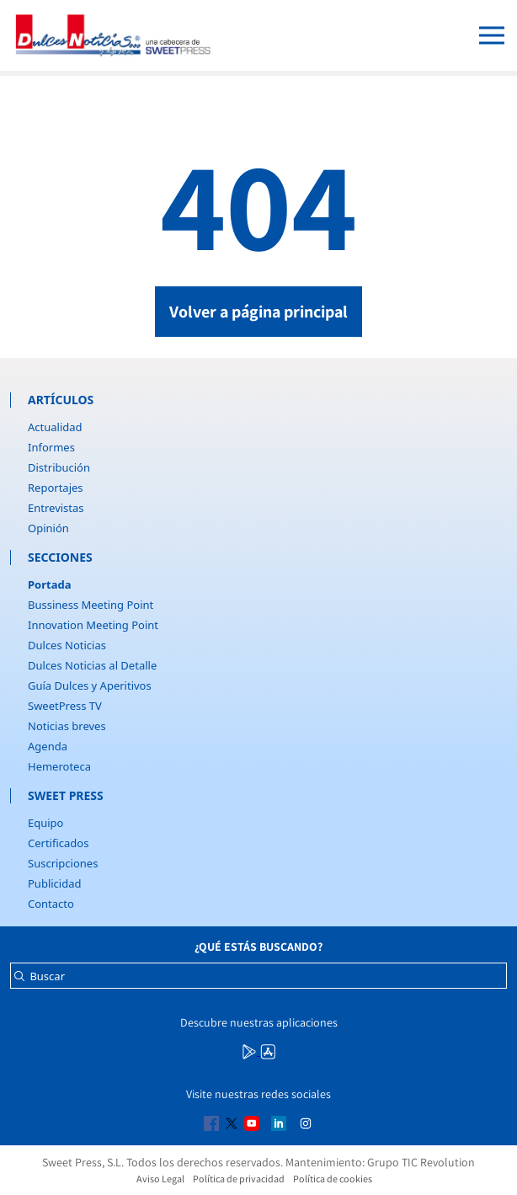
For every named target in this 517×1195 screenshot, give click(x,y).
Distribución (59, 467)
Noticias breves (67, 726)
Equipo (45, 822)
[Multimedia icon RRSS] (251, 1050)
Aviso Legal (160, 1178)
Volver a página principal (258, 312)
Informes (51, 447)
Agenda (47, 746)
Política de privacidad (239, 1178)
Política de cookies (332, 1178)
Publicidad (54, 883)
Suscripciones (63, 863)
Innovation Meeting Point (93, 624)
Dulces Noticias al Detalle (92, 665)
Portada (49, 584)
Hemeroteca (59, 766)
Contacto (51, 903)
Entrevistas (56, 507)
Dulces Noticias (67, 645)
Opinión (48, 528)
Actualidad (55, 427)
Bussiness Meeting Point (90, 604)
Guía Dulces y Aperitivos (90, 685)
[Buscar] (19, 980)
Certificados (58, 843)
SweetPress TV (65, 705)
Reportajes (55, 487)
